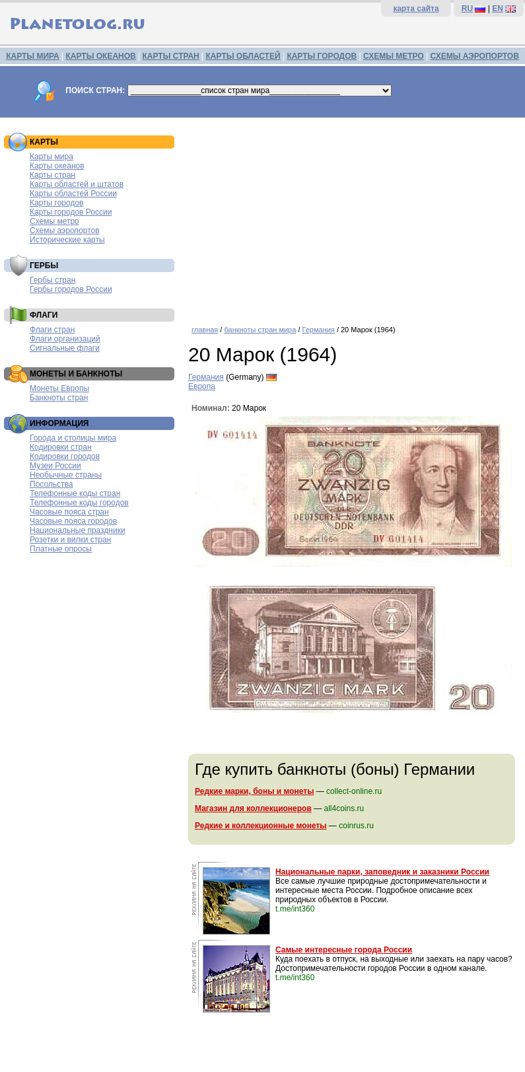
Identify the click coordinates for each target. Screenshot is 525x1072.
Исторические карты (67, 239)
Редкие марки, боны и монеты (254, 791)
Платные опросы (61, 549)
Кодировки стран (61, 447)
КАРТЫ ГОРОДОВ (322, 56)
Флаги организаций (65, 338)
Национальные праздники (77, 530)
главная (205, 330)
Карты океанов (57, 165)
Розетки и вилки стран (70, 539)
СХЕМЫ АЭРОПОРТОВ (475, 56)
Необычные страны (66, 475)
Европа (201, 386)
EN (497, 8)
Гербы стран (52, 280)
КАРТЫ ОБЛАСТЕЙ (243, 56)
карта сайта (415, 8)
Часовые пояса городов (73, 521)
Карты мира (51, 156)
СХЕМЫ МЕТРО (393, 56)
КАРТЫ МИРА (32, 56)
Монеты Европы (59, 388)
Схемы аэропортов (65, 230)
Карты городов (56, 202)
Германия (318, 330)
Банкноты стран (59, 397)
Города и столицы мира (73, 438)
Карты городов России (71, 212)
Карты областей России (73, 193)
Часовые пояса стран (69, 512)
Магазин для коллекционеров (253, 808)
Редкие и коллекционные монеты (261, 825)
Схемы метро (54, 221)
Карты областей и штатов (76, 184)
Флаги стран (52, 329)
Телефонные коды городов (79, 502)
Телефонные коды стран (75, 493)
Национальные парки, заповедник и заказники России (382, 871)
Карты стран (52, 175)
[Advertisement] (353, 216)
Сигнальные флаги (65, 348)
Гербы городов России (71, 289)
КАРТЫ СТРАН (171, 56)
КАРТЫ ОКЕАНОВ (100, 56)
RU (467, 8)
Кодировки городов (65, 456)
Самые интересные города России (343, 949)
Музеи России (55, 465)
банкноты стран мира (260, 330)
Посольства (51, 484)
